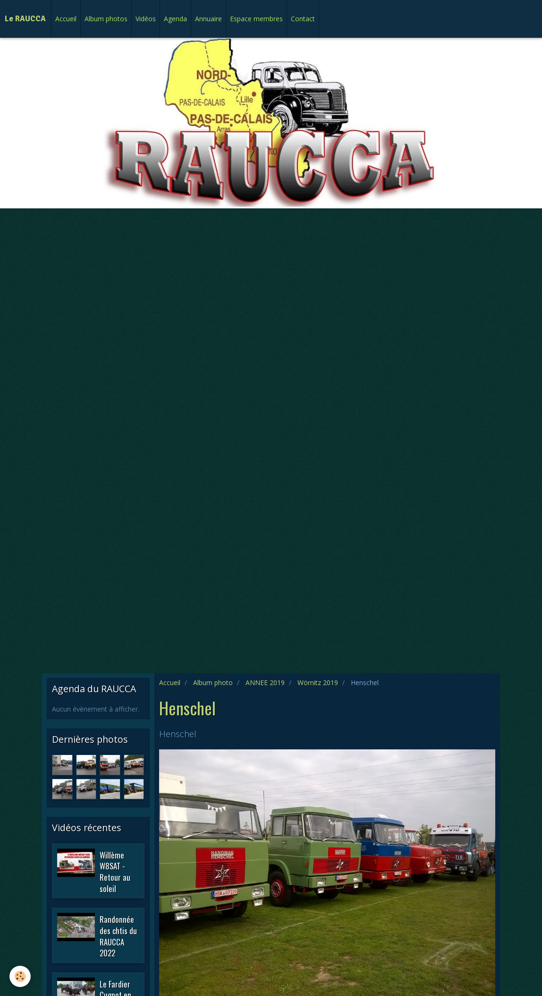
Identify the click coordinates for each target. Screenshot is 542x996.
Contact (303, 18)
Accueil (65, 18)
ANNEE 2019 (265, 682)
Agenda (175, 18)
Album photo (213, 682)
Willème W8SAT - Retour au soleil (115, 871)
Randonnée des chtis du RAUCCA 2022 (118, 936)
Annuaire (208, 18)
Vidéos (146, 18)
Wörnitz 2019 (317, 682)
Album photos (106, 18)
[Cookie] (20, 976)
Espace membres (256, 18)
